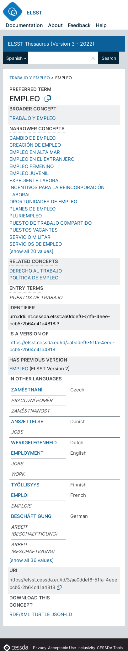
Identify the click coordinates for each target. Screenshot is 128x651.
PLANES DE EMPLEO (32, 209)
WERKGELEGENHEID (34, 443)
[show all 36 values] (31, 560)
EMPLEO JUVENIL (29, 173)
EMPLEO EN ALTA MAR (34, 152)
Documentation (24, 25)
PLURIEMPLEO (25, 216)
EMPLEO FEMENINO (31, 166)
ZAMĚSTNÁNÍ (26, 390)
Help (101, 25)
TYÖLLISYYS (25, 485)
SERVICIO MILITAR (30, 237)
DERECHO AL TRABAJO (35, 271)
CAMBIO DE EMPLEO (32, 138)
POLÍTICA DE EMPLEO (33, 278)
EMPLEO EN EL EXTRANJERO (41, 159)
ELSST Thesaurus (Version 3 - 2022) (51, 44)
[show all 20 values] (31, 251)
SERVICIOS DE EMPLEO (35, 244)
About (55, 25)
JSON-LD (61, 614)
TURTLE (41, 614)
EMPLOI (20, 495)
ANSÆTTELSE (27, 421)
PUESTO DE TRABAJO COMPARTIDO (50, 223)
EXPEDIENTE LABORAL (35, 180)
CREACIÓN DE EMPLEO (35, 145)
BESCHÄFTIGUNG (31, 516)
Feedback (79, 25)
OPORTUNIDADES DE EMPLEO (43, 202)
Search (109, 58)
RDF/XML (19, 614)
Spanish (14, 58)
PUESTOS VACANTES (33, 230)
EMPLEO (18, 369)
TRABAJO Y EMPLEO (29, 77)
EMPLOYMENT (27, 453)
